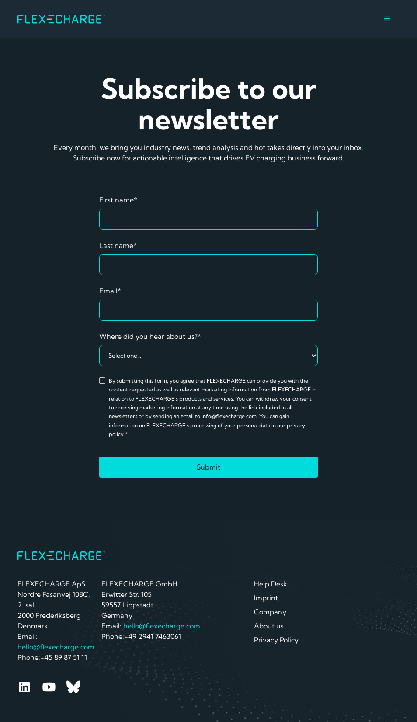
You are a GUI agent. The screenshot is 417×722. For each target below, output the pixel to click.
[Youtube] (49, 687)
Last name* (118, 245)
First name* (118, 199)
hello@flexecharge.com (55, 646)
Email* (110, 290)
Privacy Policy (276, 639)
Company (270, 611)
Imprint (266, 597)
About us (269, 625)
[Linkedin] (24, 687)
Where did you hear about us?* (150, 336)
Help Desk (270, 583)
